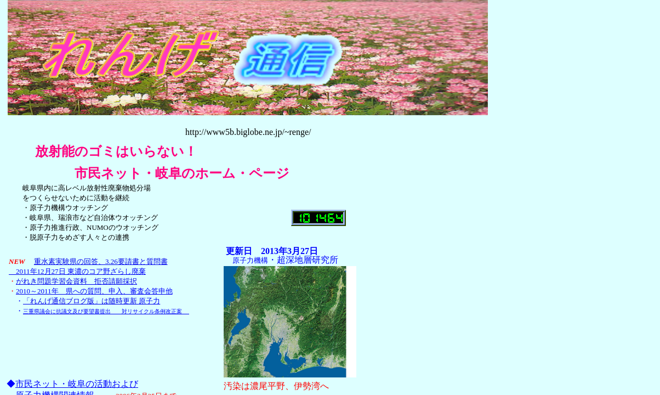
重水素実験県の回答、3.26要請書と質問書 (101, 261)
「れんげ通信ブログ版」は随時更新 (91, 301)
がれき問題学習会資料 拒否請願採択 (76, 281)
